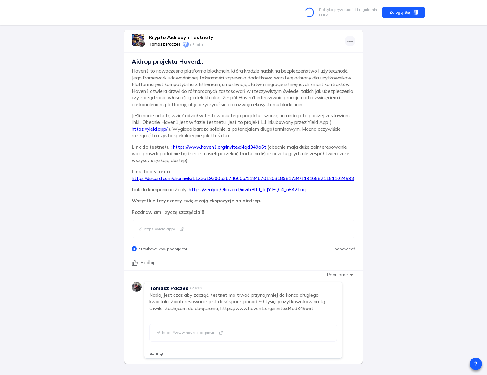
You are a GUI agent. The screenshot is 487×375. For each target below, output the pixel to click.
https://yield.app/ (149, 129)
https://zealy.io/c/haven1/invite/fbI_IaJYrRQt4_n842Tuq (247, 189)
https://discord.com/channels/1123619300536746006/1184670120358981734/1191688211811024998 (243, 178)
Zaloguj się (403, 12)
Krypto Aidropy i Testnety (181, 37)
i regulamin (366, 9)
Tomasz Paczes (165, 44)
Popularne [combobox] (337, 275)
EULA (324, 15)
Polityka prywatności (337, 9)
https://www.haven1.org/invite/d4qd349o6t (219, 147)
